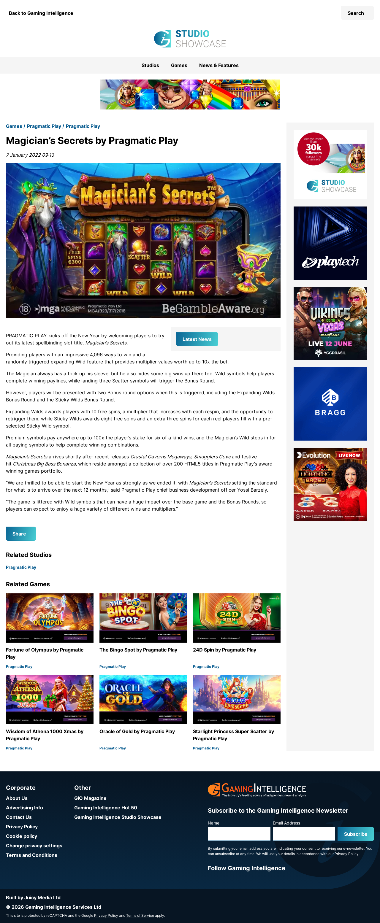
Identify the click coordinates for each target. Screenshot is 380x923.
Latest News (197, 339)
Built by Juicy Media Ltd (33, 897)
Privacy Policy (22, 827)
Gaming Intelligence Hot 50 (105, 808)
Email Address (286, 822)
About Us (17, 798)
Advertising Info (24, 808)
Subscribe (356, 834)
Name (213, 822)
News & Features (219, 65)
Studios (150, 65)
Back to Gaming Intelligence (41, 13)
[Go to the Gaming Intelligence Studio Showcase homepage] (190, 38)
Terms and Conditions (31, 855)
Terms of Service (140, 915)
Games (179, 65)
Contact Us (19, 817)
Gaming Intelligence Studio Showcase (118, 817)
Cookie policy (21, 836)
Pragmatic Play (44, 126)
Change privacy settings (34, 846)
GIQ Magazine (90, 798)
